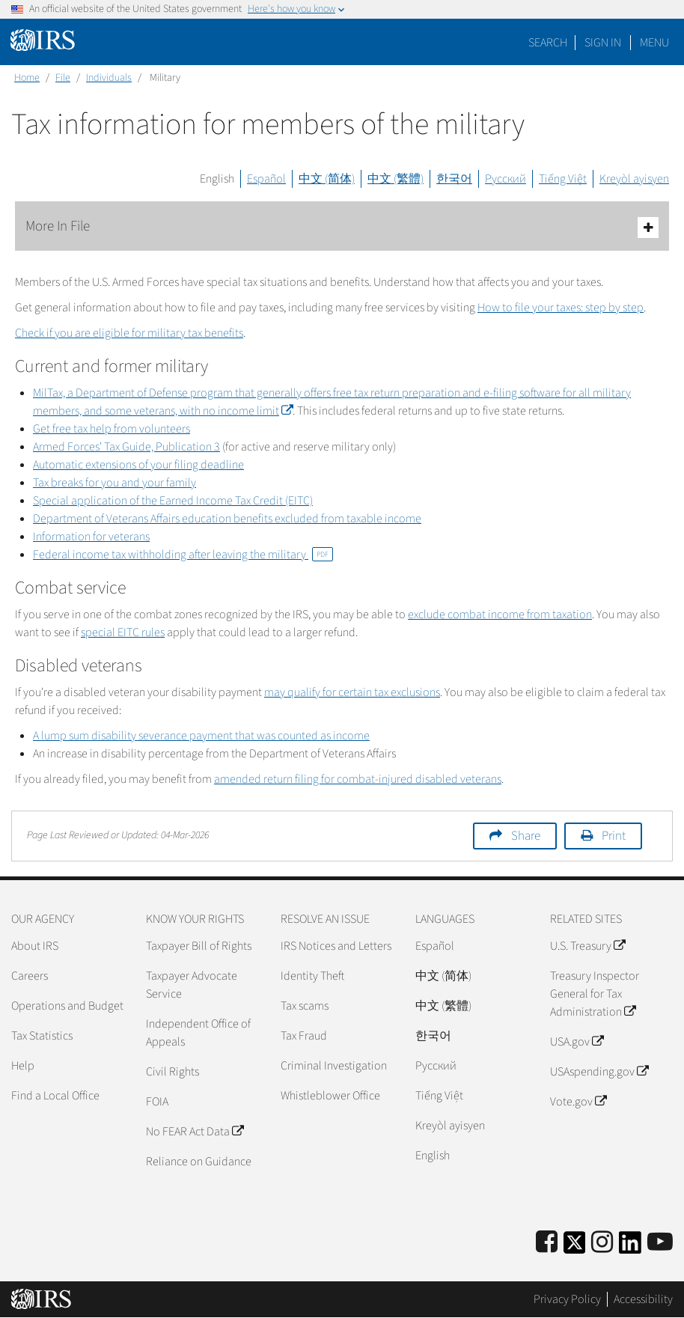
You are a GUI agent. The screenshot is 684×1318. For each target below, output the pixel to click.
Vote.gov (578, 1101)
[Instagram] (602, 1242)
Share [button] (525, 836)
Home (27, 77)
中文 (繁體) (395, 179)
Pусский (435, 1066)
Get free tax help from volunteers (111, 429)
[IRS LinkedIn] (630, 1247)
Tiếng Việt (563, 179)
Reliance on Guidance (198, 1161)
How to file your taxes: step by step (560, 307)
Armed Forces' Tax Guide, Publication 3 (126, 447)
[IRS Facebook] (547, 1242)
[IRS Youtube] (660, 1242)
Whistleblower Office (330, 1095)
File (62, 77)
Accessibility (643, 1299)
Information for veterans (91, 536)
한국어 (454, 179)
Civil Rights (172, 1072)
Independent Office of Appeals (198, 1033)
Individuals (109, 77)
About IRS (34, 946)
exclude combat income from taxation (500, 614)
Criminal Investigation (334, 1066)
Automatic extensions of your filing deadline (138, 465)
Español (266, 179)
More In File (342, 227)
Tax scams (305, 1006)
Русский (505, 179)
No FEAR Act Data (194, 1131)
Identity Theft (312, 976)
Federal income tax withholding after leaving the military (183, 554)
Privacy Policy (567, 1299)
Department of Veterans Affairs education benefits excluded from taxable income (227, 518)
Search (547, 42)
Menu (654, 42)
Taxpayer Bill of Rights (198, 946)
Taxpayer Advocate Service (191, 985)
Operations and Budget (67, 1006)
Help (22, 1066)
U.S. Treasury (587, 946)
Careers (29, 976)
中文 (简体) (327, 179)
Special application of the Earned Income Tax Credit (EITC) (173, 500)
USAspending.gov (599, 1072)
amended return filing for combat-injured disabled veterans (357, 779)
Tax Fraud (304, 1036)
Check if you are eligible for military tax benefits (129, 333)
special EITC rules (123, 632)
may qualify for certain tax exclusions (352, 692)
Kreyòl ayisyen (634, 179)
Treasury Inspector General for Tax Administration (594, 994)
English (217, 179)
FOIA (157, 1101)
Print (614, 836)
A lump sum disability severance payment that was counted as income (201, 735)
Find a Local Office (55, 1095)
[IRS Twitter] (575, 1247)
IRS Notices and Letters (336, 946)
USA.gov (576, 1042)
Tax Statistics (42, 1036)
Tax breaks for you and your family (114, 483)
